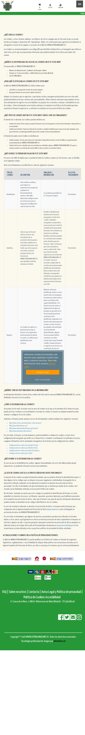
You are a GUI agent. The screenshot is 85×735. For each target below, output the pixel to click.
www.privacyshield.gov (65, 525)
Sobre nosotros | (18, 592)
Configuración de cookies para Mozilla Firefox (23, 448)
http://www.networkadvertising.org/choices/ (23, 428)
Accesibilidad (53, 597)
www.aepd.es (53, 509)
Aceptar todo (43, 372)
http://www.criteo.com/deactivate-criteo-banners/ (25, 423)
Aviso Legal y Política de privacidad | (62, 592)
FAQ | (5, 592)
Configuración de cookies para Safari (20, 453)
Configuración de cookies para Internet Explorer (24, 451)
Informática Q (59, 641)
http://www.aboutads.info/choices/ (20, 431)
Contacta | (35, 592)
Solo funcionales (42, 379)
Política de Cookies (34, 597)
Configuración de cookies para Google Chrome (23, 445)
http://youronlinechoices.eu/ (18, 426)
